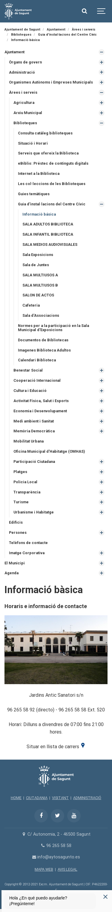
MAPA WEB (44, 869)
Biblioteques (25, 123)
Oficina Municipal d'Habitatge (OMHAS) (49, 451)
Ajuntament (14, 52)
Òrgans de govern (25, 62)
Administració (22, 72)
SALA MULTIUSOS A (40, 275)
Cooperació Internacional (37, 380)
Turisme (21, 502)
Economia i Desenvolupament (40, 411)
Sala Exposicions (37, 254)
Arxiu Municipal (27, 112)
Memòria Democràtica (34, 431)
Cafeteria (31, 305)
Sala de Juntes (35, 265)
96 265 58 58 (56, 845)
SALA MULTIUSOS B (40, 285)
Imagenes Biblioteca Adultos (44, 350)
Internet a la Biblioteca (38, 173)
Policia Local (25, 482)
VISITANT (60, 798)
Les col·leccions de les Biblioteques (51, 183)
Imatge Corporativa (27, 553)
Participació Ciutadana (34, 461)
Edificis (16, 522)
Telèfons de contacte (28, 542)
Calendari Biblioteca (37, 360)
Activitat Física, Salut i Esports (41, 401)
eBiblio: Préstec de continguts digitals (53, 163)
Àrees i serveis (23, 92)
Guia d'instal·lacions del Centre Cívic (51, 204)
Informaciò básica (39, 214)
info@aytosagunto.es (56, 857)
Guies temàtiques (34, 194)
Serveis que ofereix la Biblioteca (48, 153)
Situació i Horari (33, 143)
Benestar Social (28, 370)
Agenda (11, 573)
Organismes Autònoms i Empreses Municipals (51, 82)
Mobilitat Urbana (28, 441)
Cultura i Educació (30, 390)
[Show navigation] (102, 11)
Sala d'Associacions (40, 315)
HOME (16, 798)
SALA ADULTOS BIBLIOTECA (47, 224)
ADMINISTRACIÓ (87, 798)
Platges (20, 471)
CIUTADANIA (36, 798)
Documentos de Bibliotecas (43, 340)
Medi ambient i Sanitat (33, 421)
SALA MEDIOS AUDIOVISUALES (49, 244)
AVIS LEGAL (67, 869)
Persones (18, 532)
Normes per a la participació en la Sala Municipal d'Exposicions (53, 327)
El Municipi (14, 563)
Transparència (26, 492)
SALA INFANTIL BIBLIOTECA (47, 234)
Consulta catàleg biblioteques (45, 133)
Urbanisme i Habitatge (33, 512)
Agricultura (23, 102)
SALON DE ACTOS (38, 295)
